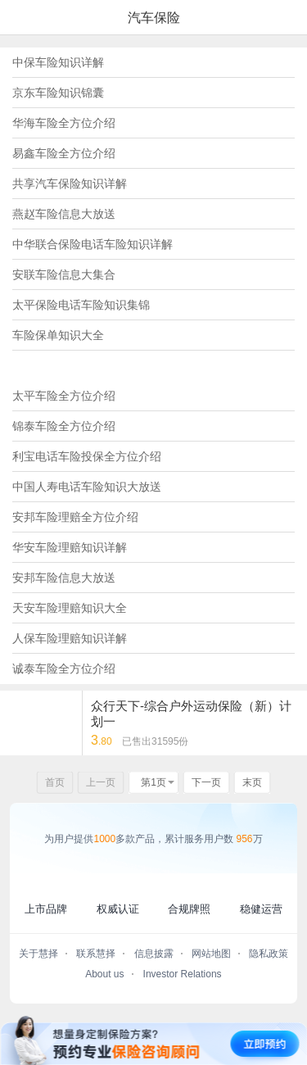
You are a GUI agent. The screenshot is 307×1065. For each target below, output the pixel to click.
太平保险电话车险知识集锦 (81, 304)
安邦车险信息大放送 (63, 577)
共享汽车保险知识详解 (69, 183)
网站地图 (211, 953)
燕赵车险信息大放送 (63, 213)
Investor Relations (182, 974)
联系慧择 (95, 953)
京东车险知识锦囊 (58, 92)
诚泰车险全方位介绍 (63, 668)
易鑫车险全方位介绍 (63, 153)
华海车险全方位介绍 (63, 122)
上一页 (100, 782)
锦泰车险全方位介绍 (63, 426)
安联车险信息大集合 (63, 274)
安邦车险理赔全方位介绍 (75, 516)
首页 (55, 782)
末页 (252, 782)
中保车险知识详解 (58, 62)
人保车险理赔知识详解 (69, 638)
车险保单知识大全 (58, 335)
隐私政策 (268, 953)
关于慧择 (38, 953)
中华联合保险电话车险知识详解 (92, 244)
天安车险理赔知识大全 (69, 607)
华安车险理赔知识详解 (69, 547)
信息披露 (154, 953)
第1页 (153, 782)
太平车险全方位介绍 (63, 395)
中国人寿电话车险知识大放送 (86, 486)
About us (104, 974)
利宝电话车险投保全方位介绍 (86, 456)
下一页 (206, 782)
